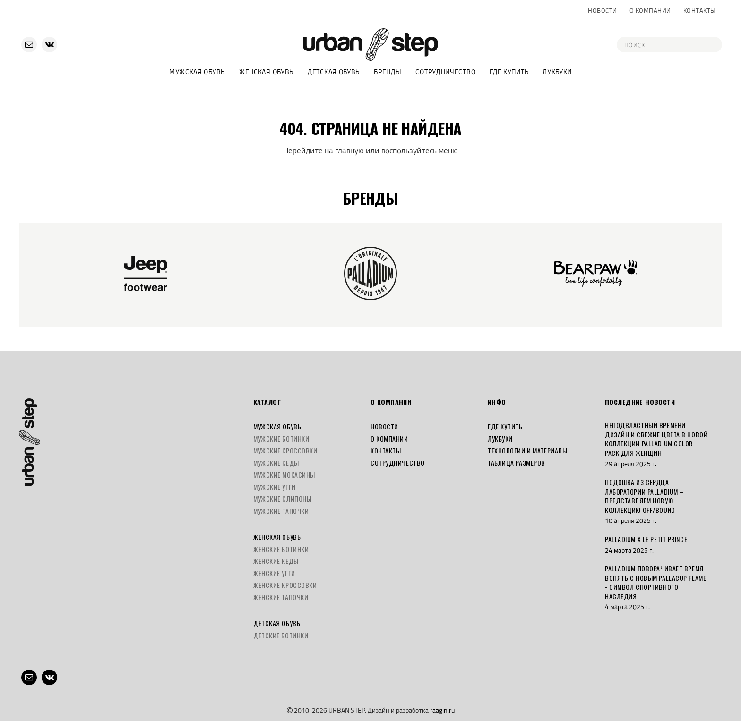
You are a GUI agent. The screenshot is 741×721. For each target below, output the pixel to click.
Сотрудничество (445, 71)
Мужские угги (274, 487)
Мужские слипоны (282, 498)
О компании (650, 10)
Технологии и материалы (527, 450)
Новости (602, 10)
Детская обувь (334, 71)
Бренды (387, 71)
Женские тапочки (280, 597)
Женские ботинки (281, 549)
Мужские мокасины (284, 474)
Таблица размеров (516, 463)
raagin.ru (442, 710)
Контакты (699, 10)
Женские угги (274, 573)
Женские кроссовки (285, 585)
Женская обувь (266, 71)
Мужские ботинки (281, 439)
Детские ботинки (280, 635)
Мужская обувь (197, 71)
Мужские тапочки (281, 511)
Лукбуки (557, 71)
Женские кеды (276, 561)
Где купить (509, 71)
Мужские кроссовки (285, 450)
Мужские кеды (276, 463)
